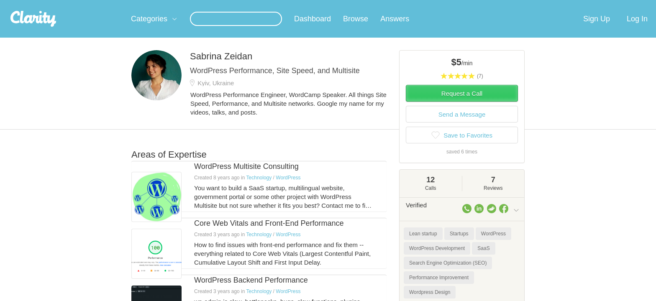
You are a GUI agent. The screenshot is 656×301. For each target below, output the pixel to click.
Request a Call (461, 103)
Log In (637, 29)
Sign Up (596, 29)
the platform (118, 5)
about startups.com (549, 5)
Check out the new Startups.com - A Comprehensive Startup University (428, 5)
